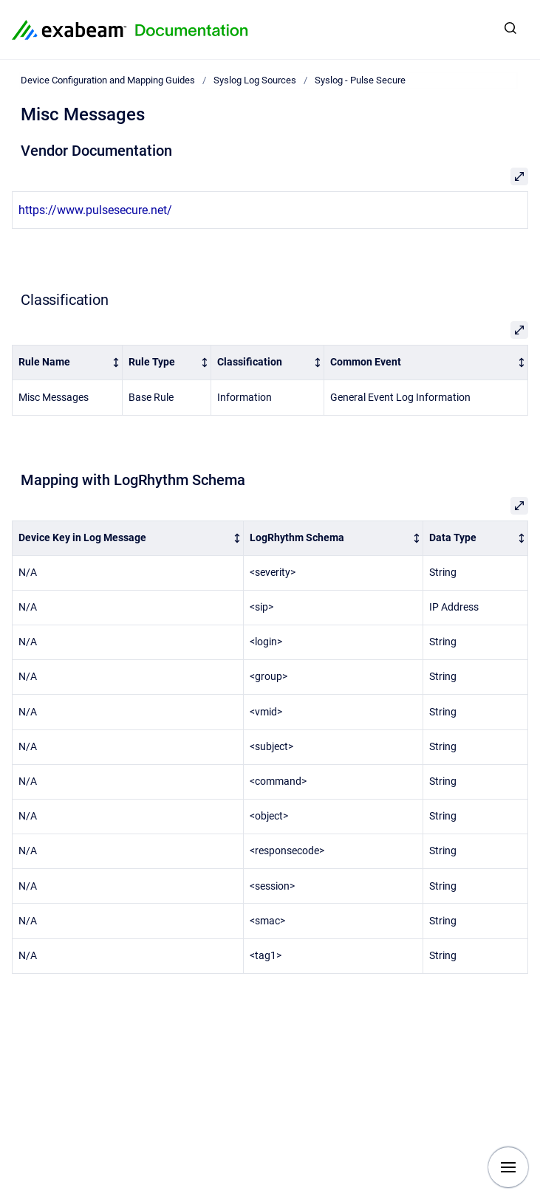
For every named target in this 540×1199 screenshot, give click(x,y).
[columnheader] (68, 363)
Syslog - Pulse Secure (360, 80)
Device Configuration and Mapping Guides (108, 80)
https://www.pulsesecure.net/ (95, 210)
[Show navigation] (508, 1167)
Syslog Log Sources (254, 80)
